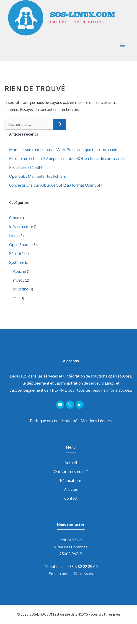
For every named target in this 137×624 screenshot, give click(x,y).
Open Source (20, 244)
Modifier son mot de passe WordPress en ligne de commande (63, 149)
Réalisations (71, 480)
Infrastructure (21, 226)
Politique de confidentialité (53, 420)
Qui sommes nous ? (71, 471)
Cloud (14, 217)
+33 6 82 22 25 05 (82, 566)
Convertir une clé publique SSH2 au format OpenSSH (55, 185)
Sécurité (16, 253)
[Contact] (60, 405)
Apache (19, 271)
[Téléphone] (70, 405)
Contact (71, 498)
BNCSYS (81, 614)
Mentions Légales (96, 420)
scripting (20, 289)
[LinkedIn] (80, 405)
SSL (16, 297)
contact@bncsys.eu (76, 573)
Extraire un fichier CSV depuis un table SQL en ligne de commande (67, 158)
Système (16, 262)
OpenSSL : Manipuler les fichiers (37, 176)
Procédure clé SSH (25, 167)
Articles (71, 489)
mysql (18, 280)
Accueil (71, 462)
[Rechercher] (59, 124)
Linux (13, 235)
